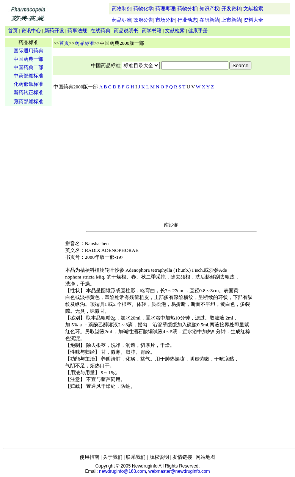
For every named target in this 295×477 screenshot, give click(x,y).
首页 (13, 30)
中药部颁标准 (28, 76)
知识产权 (209, 8)
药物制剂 (122, 8)
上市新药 (231, 20)
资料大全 (253, 20)
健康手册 (198, 30)
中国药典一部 (28, 59)
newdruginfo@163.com (122, 471)
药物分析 (187, 8)
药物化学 (143, 8)
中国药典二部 (28, 67)
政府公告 (143, 20)
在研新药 (209, 20)
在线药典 (100, 30)
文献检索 (253, 8)
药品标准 (122, 20)
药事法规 (77, 30)
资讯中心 (31, 30)
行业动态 (187, 20)
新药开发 (54, 30)
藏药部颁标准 (28, 101)
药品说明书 (126, 30)
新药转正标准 (28, 92)
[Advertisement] (28, 226)
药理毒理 (165, 8)
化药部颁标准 (28, 84)
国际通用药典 (28, 51)
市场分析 (165, 20)
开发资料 (231, 8)
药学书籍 (152, 30)
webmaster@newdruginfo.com (179, 471)
